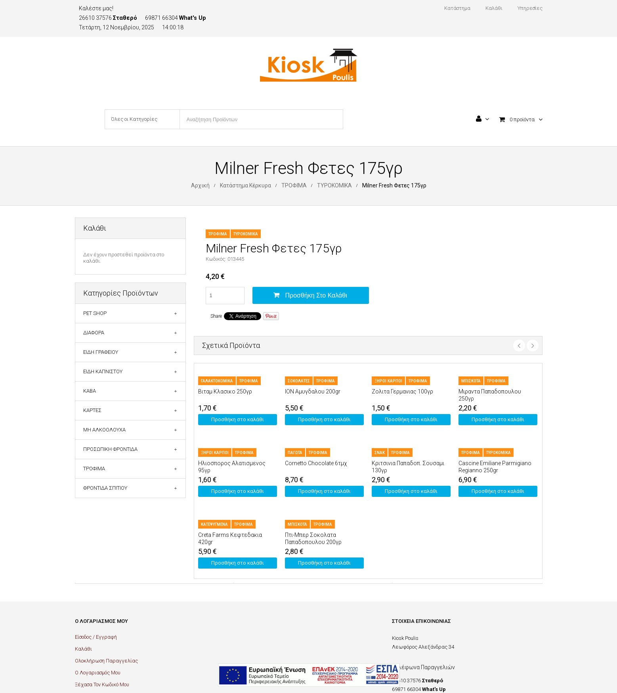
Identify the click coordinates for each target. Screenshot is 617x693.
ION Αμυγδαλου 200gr (312, 391)
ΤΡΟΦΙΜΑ (294, 185)
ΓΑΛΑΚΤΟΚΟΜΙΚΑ (217, 381)
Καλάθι (83, 649)
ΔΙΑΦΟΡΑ (93, 333)
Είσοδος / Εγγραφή (96, 637)
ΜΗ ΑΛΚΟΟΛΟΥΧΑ (104, 430)
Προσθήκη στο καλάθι (316, 295)
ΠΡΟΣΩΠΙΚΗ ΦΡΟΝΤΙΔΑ (110, 449)
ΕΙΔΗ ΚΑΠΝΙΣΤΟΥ (102, 371)
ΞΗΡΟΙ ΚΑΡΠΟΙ (388, 381)
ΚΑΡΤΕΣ (92, 410)
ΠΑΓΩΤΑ (295, 452)
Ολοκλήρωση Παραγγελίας (106, 661)
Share (216, 316)
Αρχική (200, 185)
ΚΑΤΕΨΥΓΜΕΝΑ (214, 524)
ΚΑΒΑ (89, 391)
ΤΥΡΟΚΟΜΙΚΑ (334, 185)
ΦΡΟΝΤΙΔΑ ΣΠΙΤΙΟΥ (105, 488)
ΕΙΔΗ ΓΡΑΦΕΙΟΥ (100, 352)
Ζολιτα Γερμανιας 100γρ (402, 391)
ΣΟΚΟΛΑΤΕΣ (299, 381)
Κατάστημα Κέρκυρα (245, 185)
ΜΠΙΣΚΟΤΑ (471, 381)
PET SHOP (95, 313)
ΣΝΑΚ (379, 452)
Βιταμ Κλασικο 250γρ (225, 391)
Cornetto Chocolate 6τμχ (316, 463)
